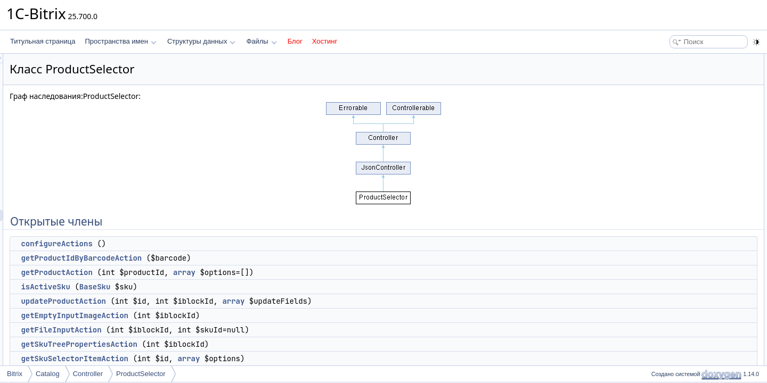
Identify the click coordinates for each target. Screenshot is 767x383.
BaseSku (228, 287)
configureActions (189, 243)
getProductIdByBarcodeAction (214, 258)
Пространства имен (120, 41)
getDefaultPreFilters (685, 211)
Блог (295, 41)
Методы (660, 258)
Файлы (261, 41)
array (317, 272)
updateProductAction (196, 301)
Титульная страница (42, 41)
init (661, 200)
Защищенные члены (678, 188)
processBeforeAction (686, 223)
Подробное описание (679, 247)
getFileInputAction (194, 330)
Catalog (48, 374)
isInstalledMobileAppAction (695, 176)
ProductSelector (141, 374)
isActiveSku (178, 287)
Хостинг (324, 41)
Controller (88, 374)
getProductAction (189, 272)
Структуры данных (201, 41)
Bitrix (14, 374)
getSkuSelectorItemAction (208, 358)
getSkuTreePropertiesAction (212, 344)
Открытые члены (673, 59)
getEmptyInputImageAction (208, 315)
